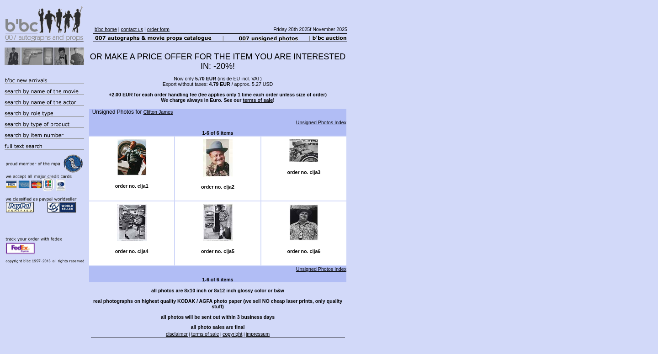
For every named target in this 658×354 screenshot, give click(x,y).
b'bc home (106, 29)
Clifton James (158, 112)
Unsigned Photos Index (321, 122)
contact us (132, 29)
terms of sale (258, 100)
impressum (258, 334)
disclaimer (177, 334)
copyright (232, 334)
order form (158, 29)
